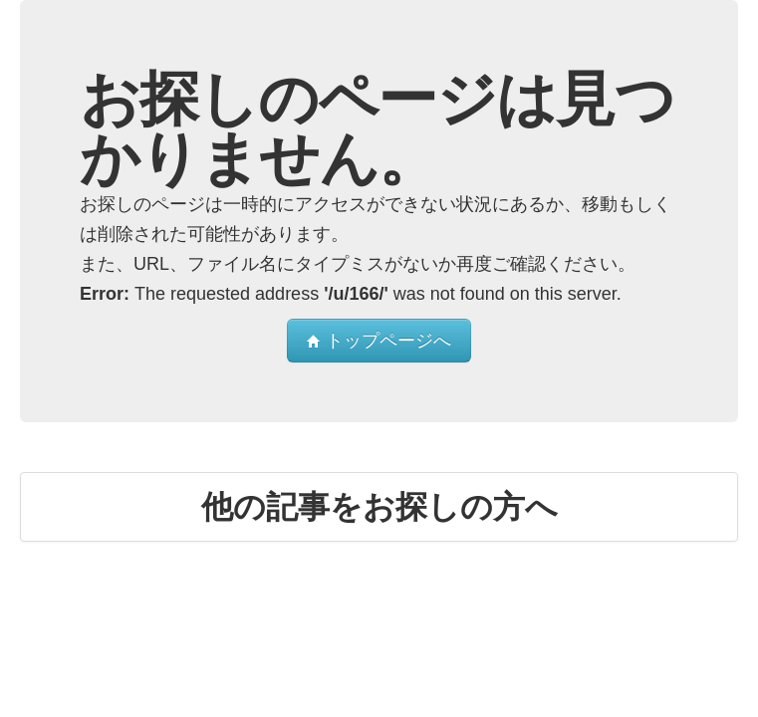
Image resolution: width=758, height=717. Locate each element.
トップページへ (379, 341)
